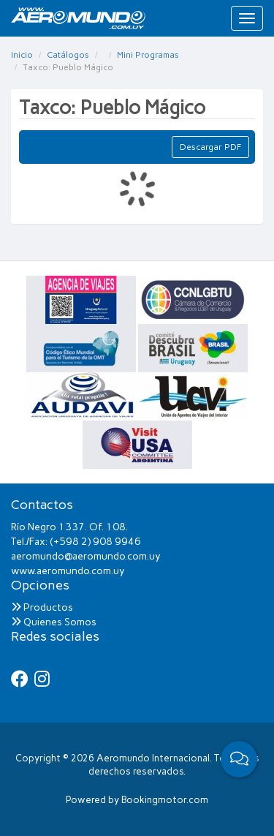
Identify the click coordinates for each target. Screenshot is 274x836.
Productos (42, 607)
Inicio (22, 55)
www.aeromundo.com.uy (68, 571)
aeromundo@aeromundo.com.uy (86, 556)
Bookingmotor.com (164, 799)
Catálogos (68, 55)
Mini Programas (148, 55)
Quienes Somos (53, 622)
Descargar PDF (210, 147)
